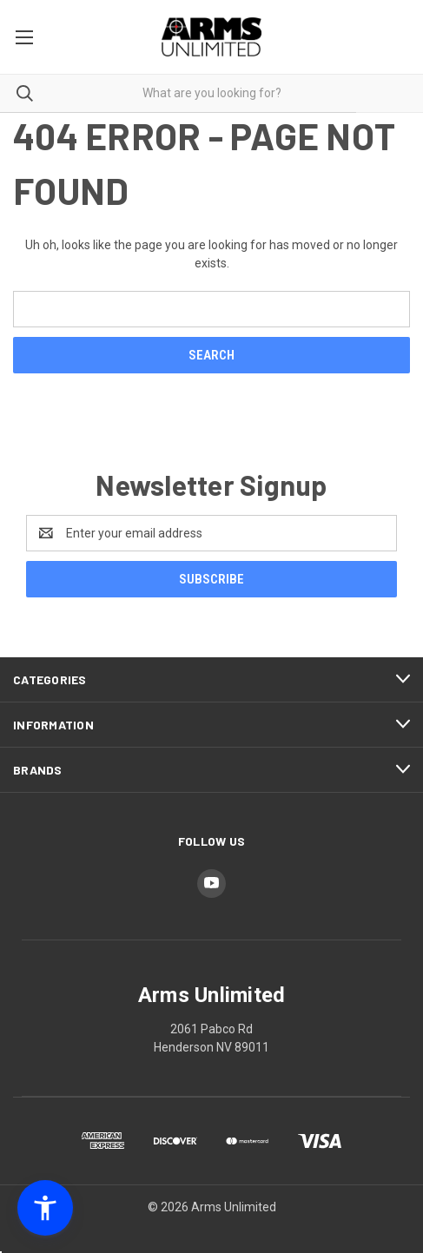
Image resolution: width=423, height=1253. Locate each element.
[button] (45, 1208)
